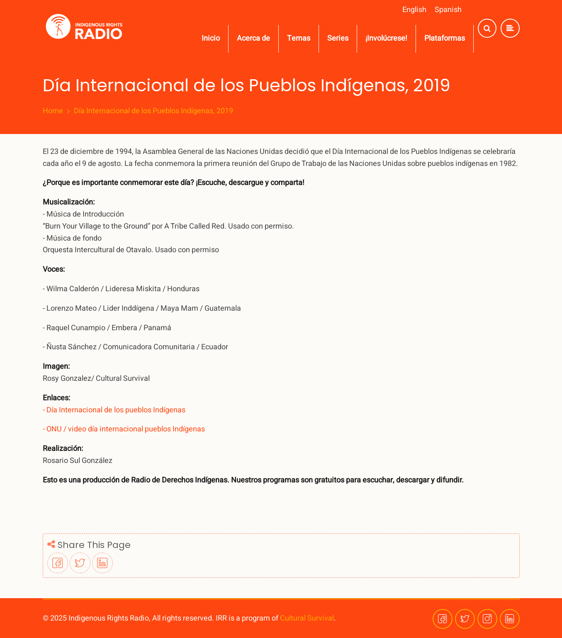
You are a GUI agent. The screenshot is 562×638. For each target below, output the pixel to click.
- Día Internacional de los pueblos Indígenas (115, 410)
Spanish (448, 9)
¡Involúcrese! (386, 38)
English (414, 9)
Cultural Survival (307, 618)
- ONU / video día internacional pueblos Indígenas (125, 429)
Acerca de (253, 38)
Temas (298, 38)
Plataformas (444, 38)
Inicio (211, 38)
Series (337, 38)
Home (53, 111)
